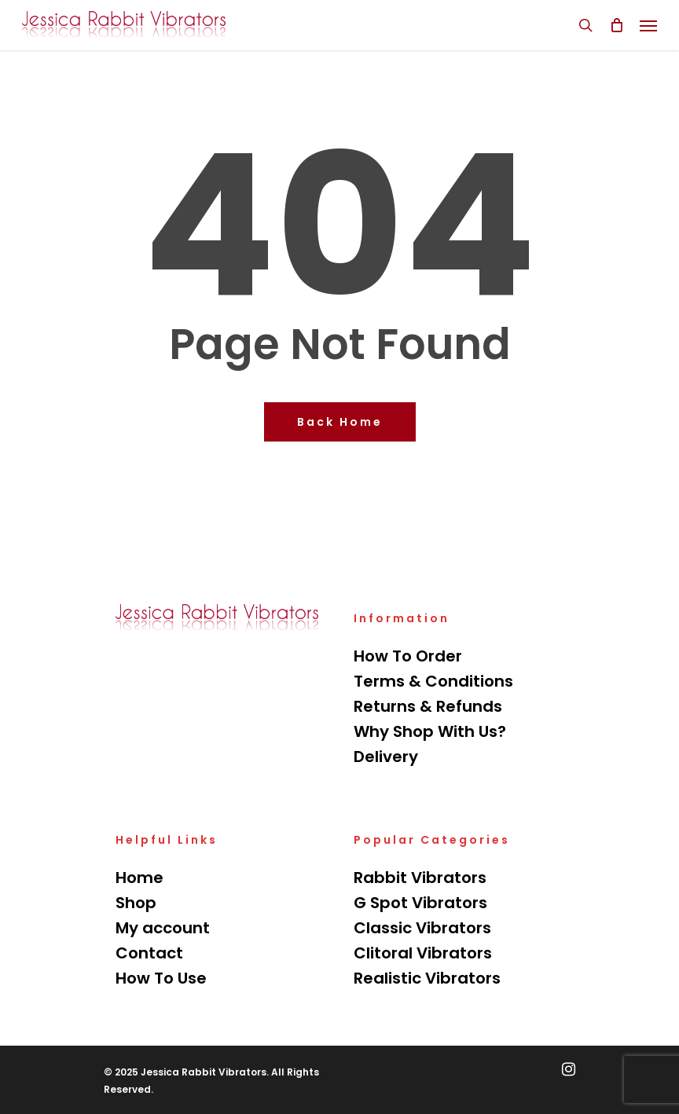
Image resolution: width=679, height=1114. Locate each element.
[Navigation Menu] (648, 25)
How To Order (408, 656)
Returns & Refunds (428, 706)
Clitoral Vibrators (423, 953)
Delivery (386, 756)
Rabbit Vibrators (420, 877)
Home (139, 877)
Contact (149, 953)
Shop (136, 902)
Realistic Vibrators (427, 978)
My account (163, 927)
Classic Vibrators (422, 927)
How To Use (161, 978)
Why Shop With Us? (430, 731)
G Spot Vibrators (420, 902)
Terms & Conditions (433, 681)
